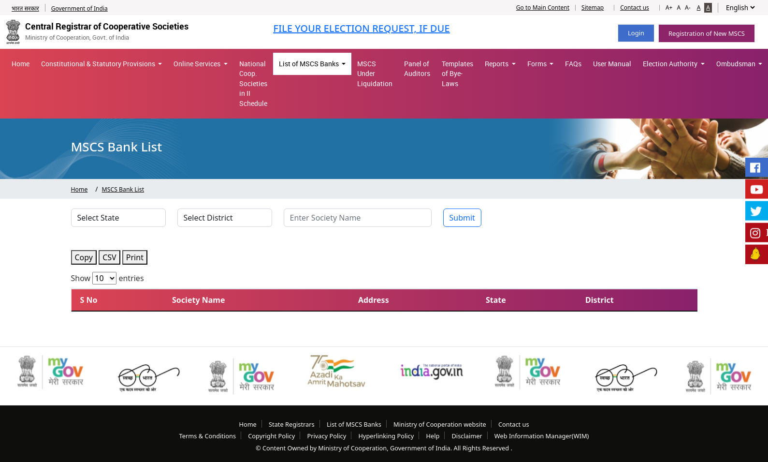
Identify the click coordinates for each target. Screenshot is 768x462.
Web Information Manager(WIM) (541, 436)
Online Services (198, 64)
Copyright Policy (271, 436)
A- (688, 7)
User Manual (612, 64)
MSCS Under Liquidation (374, 74)
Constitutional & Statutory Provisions (99, 64)
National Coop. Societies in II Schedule (253, 84)
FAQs (573, 64)
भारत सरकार (25, 8)
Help (432, 436)
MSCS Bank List (123, 189)
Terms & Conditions (207, 436)
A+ (669, 7)
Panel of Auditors (417, 69)
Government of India (79, 8)
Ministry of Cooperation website (439, 424)
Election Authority (671, 64)
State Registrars (292, 424)
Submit (462, 217)
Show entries (107, 278)
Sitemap (592, 8)
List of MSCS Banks (309, 64)
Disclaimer (466, 436)
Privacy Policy (326, 436)
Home (20, 64)
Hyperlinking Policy (386, 436)
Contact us (634, 8)
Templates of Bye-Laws (457, 74)
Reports (497, 64)
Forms (537, 64)
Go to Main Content (542, 8)
